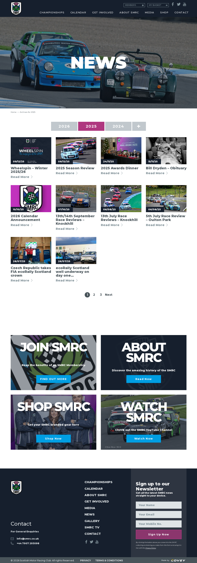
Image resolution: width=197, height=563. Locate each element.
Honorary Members (161, 7)
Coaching (38, 7)
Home (14, 112)
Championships (98, 482)
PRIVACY (85, 559)
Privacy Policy (150, 548)
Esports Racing (99, 7)
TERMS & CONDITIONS (109, 559)
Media (90, 508)
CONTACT (181, 12)
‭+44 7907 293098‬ (28, 542)
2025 (93, 126)
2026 (66, 126)
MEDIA (149, 12)
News (90, 514)
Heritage (38, 7)
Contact (93, 534)
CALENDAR (78, 12)
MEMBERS (140, 3)
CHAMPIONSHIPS (52, 12)
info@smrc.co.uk (28, 538)
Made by (173, 559)
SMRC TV (92, 527)
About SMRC (129, 12)
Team (99, 7)
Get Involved (102, 12)
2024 (120, 126)
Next (108, 295)
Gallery (92, 521)
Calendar (94, 488)
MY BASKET (161, 3)
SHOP (164, 12)
